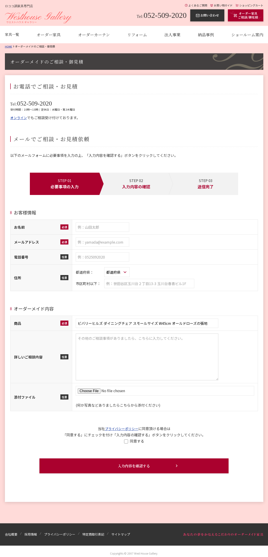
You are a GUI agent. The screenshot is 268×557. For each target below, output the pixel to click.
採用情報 (31, 532)
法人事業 (172, 34)
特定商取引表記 (93, 532)
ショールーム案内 (247, 34)
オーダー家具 (49, 34)
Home (8, 46)
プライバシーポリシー (121, 428)
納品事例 (206, 34)
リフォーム (137, 34)
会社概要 (11, 532)
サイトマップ (120, 532)
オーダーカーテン (94, 34)
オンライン (19, 117)
